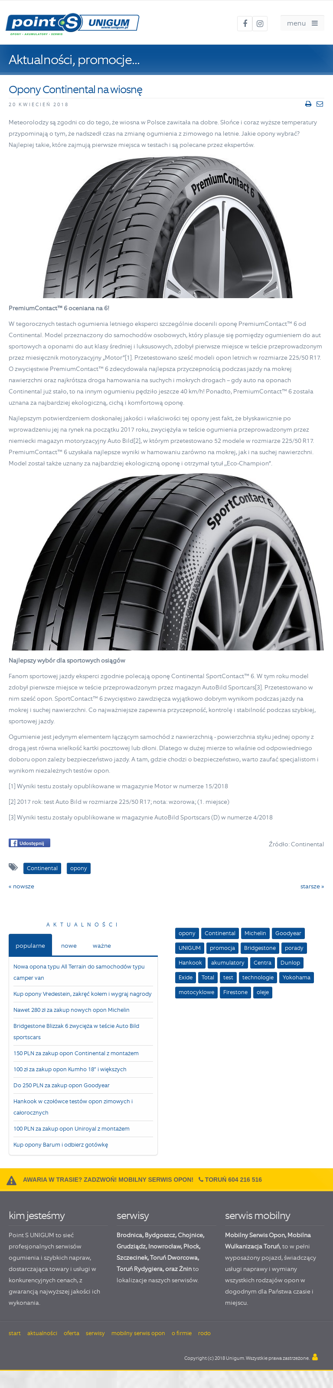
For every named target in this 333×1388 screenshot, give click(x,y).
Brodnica (129, 1235)
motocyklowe (196, 992)
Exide (186, 977)
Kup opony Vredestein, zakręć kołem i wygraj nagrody (82, 994)
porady (294, 948)
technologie (258, 977)
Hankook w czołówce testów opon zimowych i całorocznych (73, 1107)
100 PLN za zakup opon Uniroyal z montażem (71, 1128)
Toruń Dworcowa (174, 1257)
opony (187, 933)
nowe (69, 945)
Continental (220, 933)
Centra (262, 962)
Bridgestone (260, 948)
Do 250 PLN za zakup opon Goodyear (61, 1085)
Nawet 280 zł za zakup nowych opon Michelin (71, 1010)
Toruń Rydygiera (140, 1269)
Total (208, 977)
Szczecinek (132, 1257)
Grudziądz (131, 1246)
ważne (102, 945)
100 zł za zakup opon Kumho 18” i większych (70, 1069)
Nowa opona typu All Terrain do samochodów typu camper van (79, 972)
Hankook (190, 962)
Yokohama (296, 977)
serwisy (133, 1215)
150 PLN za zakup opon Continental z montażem (76, 1053)
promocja (222, 948)
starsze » (312, 886)
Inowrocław (164, 1246)
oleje (263, 992)
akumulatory (228, 962)
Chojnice (190, 1235)
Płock (191, 1246)
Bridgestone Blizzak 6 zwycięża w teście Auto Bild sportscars (76, 1031)
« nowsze (21, 886)
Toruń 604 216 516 (233, 1179)
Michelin (255, 933)
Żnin (185, 1269)
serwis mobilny (257, 1215)
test (228, 977)
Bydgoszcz (160, 1235)
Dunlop (290, 962)
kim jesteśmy (37, 1215)
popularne (30, 945)
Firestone (235, 992)
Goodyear (288, 933)
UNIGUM (190, 948)
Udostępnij (27, 843)
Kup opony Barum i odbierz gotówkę (60, 1144)
